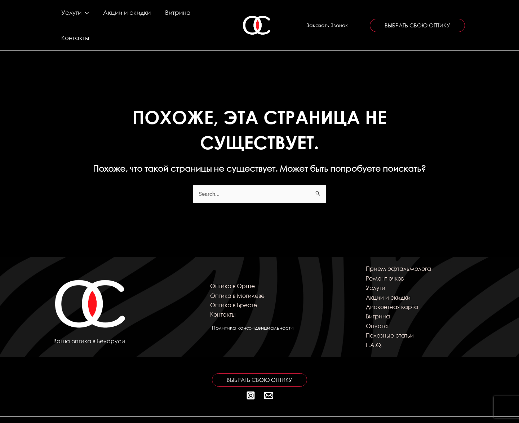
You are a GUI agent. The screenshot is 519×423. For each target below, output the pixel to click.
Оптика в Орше (232, 267)
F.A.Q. (374, 326)
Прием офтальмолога (398, 250)
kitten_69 (392, 410)
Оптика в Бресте (233, 286)
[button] (327, 15)
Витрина (162, 15)
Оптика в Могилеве (237, 277)
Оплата (377, 307)
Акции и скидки (118, 15)
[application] (84, 15)
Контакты (196, 15)
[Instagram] (250, 376)
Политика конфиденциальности (251, 308)
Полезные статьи (390, 317)
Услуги (74, 15)
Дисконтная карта (392, 288)
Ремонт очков (385, 259)
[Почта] (268, 376)
